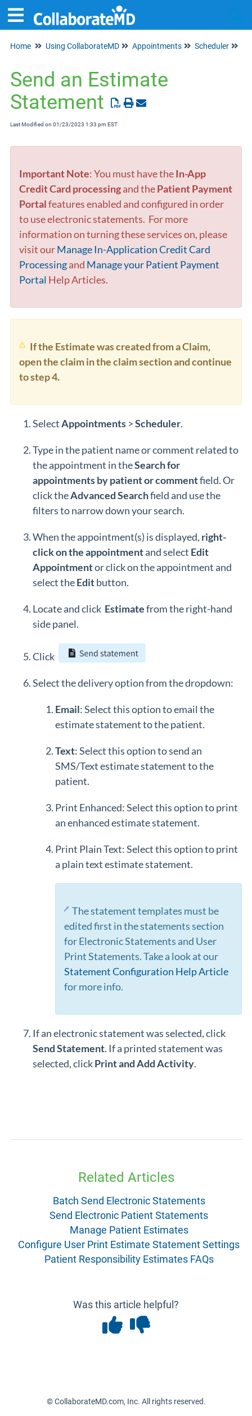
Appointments (157, 46)
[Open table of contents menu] (20, 14)
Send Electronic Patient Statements (129, 1215)
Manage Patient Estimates (129, 1230)
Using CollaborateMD (82, 46)
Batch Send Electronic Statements (129, 1201)
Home (20, 46)
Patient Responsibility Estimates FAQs (129, 1259)
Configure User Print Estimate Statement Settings (129, 1244)
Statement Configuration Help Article (146, 971)
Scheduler (212, 46)
